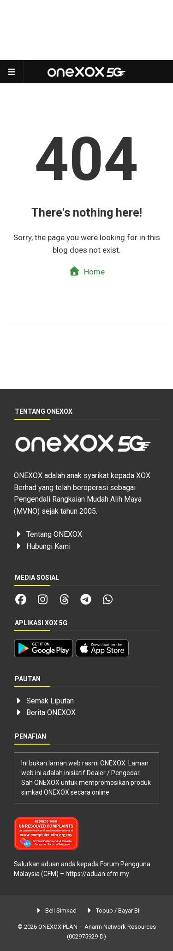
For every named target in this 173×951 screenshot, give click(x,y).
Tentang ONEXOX (54, 534)
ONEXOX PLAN (58, 926)
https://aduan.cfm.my (97, 873)
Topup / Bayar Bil (113, 910)
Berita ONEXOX (51, 712)
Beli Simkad (55, 910)
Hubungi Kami (48, 546)
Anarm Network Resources (120, 926)
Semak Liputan (50, 700)
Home (86, 271)
